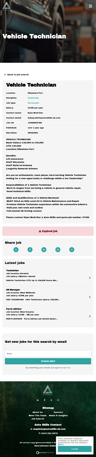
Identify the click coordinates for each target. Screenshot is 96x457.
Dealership (33, 98)
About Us (37, 412)
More (61, 445)
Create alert (48, 361)
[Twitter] (16, 249)
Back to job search (18, 75)
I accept (75, 449)
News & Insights (58, 415)
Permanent (33, 103)
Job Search (37, 419)
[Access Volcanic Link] (45, 452)
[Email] (57, 249)
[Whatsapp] (71, 249)
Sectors (58, 412)
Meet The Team (37, 415)
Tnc (68, 368)
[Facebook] (30, 249)
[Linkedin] (43, 249)
